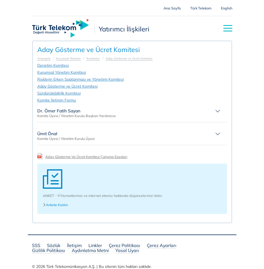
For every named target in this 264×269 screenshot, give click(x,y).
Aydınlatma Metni (90, 250)
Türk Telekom (200, 8)
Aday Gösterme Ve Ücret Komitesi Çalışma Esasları (86, 156)
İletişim (74, 245)
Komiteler (93, 58)
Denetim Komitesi (53, 65)
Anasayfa (43, 58)
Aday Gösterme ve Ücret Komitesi (129, 58)
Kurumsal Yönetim (68, 58)
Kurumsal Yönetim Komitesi (61, 72)
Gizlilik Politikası (48, 250)
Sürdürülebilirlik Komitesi (59, 93)
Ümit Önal (47, 134)
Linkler (95, 245)
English (226, 8)
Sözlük (53, 245)
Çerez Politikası (124, 245)
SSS (36, 245)
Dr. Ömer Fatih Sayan (58, 111)
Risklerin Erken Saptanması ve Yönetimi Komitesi (80, 79)
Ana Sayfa (172, 8)
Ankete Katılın (55, 205)
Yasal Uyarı (127, 250)
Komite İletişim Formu (56, 100)
